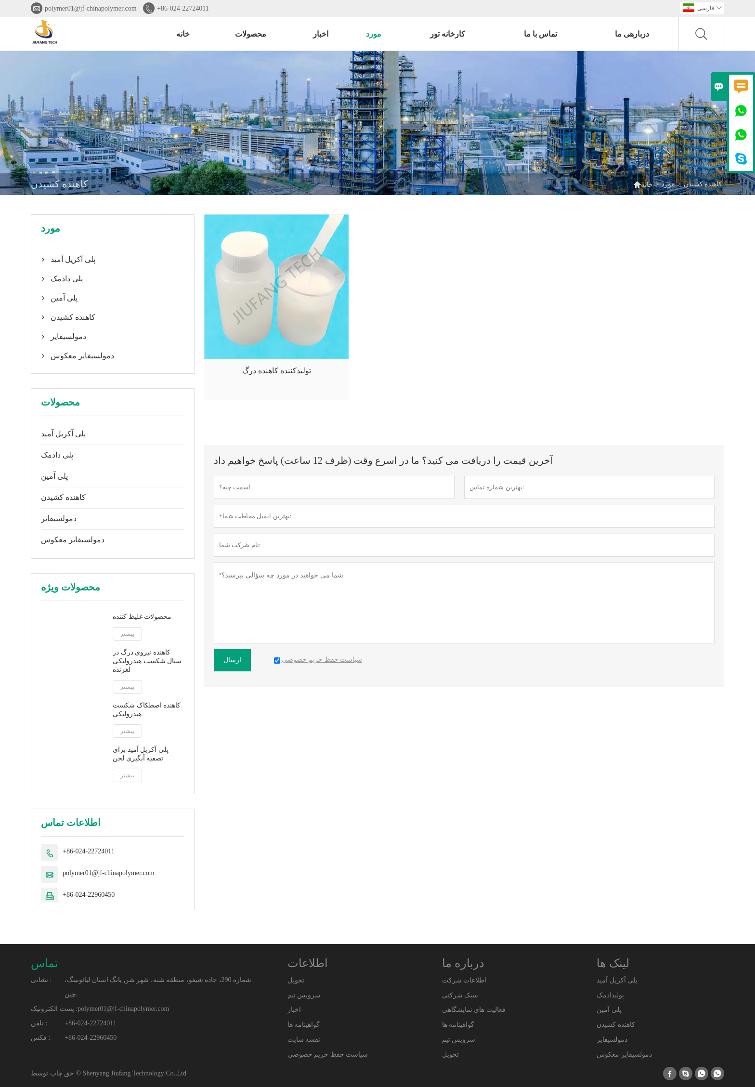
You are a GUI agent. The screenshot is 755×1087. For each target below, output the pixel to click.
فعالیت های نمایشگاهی (474, 1009)
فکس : (40, 1037)
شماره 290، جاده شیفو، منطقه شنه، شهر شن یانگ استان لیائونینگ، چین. (158, 987)
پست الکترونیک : (54, 1008)
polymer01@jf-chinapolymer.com (91, 8)
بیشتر (127, 633)
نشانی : (41, 979)
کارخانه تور (447, 34)
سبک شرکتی (460, 995)
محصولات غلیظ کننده (142, 616)
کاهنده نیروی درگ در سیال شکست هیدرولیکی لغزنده (147, 661)
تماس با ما (540, 34)
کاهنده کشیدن (73, 317)
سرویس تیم (304, 995)
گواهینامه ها (303, 1024)
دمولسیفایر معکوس (82, 356)
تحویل (295, 980)
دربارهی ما (632, 34)
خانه (183, 34)
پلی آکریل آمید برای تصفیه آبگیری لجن (141, 754)
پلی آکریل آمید (73, 259)
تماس (44, 963)
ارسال (232, 660)
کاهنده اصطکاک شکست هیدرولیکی (147, 710)
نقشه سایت (304, 1039)
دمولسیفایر (68, 336)
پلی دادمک (67, 279)
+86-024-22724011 (183, 8)
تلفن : (39, 1023)
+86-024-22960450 (89, 894)
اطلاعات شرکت (464, 980)
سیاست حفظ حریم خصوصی (327, 1054)
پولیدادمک (610, 995)
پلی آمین (64, 298)
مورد (373, 34)
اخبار (320, 34)
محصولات (250, 34)
